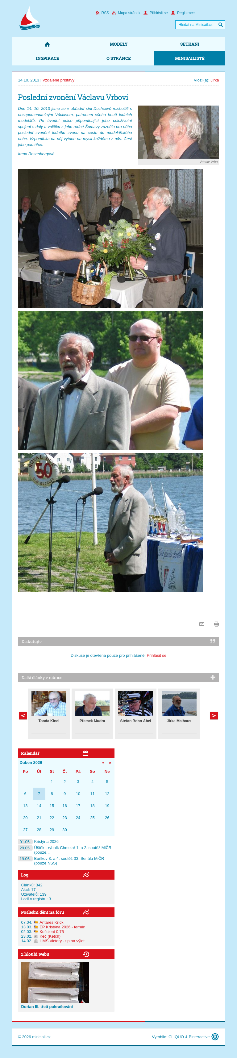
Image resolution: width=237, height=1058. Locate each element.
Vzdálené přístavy (58, 80)
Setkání (189, 44)
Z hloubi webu (35, 954)
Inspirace (47, 58)
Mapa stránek (126, 13)
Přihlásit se (155, 13)
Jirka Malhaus (179, 721)
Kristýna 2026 (38, 841)
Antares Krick (51, 922)
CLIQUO (176, 1037)
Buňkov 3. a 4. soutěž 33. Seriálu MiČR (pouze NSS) (61, 860)
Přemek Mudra (92, 721)
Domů (47, 44)
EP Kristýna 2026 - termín (62, 927)
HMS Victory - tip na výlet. (62, 941)
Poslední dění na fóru (42, 912)
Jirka (214, 80)
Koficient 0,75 (52, 931)
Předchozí (214, 715)
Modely (119, 44)
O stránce (118, 58)
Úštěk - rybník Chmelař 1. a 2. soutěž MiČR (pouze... (64, 850)
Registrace (183, 13)
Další (23, 715)
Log (24, 875)
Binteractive (199, 1037)
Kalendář (30, 753)
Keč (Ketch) (50, 936)
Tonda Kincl (48, 721)
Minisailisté (190, 58)
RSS (102, 13)
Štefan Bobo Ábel (135, 721)
